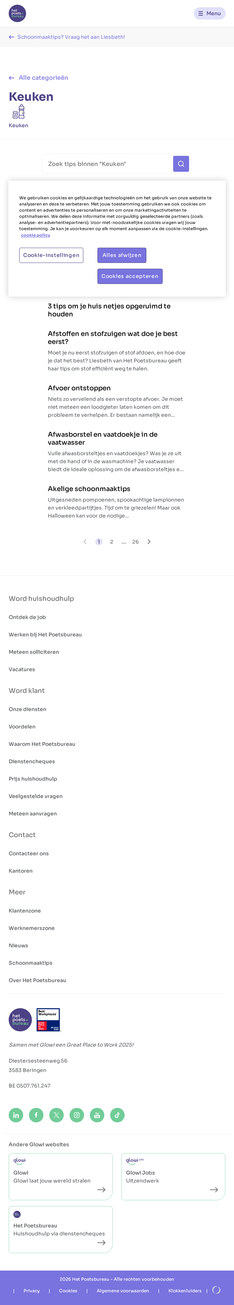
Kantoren (21, 871)
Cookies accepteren (130, 276)
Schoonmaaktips (31, 963)
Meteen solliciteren (34, 652)
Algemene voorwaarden (123, 1290)
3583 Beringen (27, 1070)
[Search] (117, 164)
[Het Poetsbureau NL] (17, 13)
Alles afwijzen (122, 255)
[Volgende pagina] (149, 541)
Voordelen (22, 726)
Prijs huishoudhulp (33, 779)
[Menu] (209, 13)
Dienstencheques (32, 761)
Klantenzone (25, 910)
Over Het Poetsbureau (37, 980)
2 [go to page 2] (111, 542)
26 (135, 542)
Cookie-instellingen (51, 255)
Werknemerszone (32, 928)
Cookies (68, 1290)
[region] (117, 238)
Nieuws (18, 945)
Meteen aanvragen (33, 813)
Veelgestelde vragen (36, 796)
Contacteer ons (29, 853)
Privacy (32, 1290)
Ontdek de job (27, 617)
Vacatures (22, 669)
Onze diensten (27, 709)
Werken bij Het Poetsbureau (45, 634)
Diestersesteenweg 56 (38, 1060)
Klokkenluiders (185, 1290)
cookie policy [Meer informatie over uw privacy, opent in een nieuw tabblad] (35, 235)
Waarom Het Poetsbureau (42, 744)
